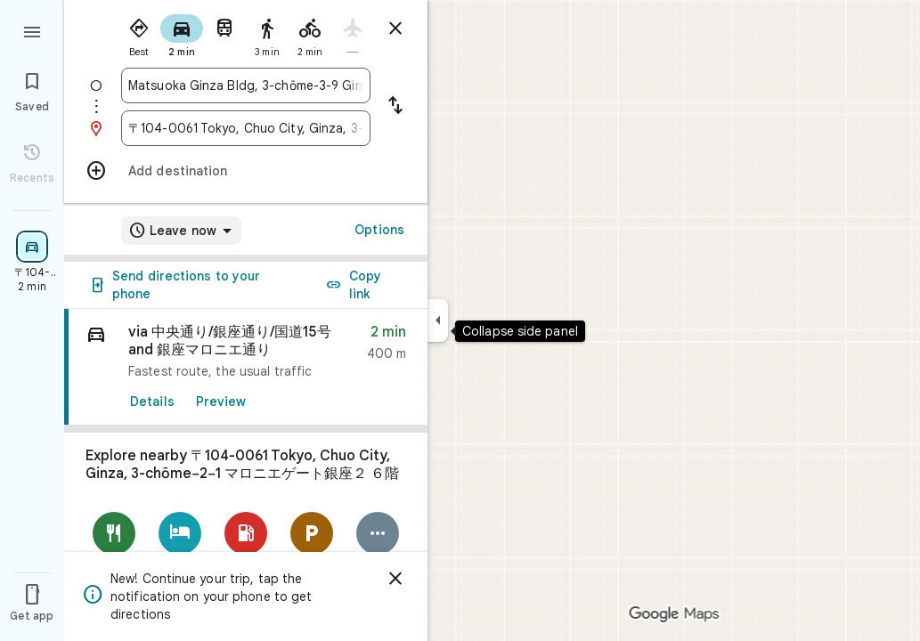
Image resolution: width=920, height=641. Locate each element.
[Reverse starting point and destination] (395, 107)
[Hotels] (180, 545)
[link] (245, 367)
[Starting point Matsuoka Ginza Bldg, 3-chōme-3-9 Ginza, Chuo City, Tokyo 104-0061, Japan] (245, 85)
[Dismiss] (395, 578)
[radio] (139, 34)
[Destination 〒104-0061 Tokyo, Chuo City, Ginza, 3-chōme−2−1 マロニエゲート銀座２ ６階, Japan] (245, 128)
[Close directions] (395, 28)
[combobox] (245, 85)
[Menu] (32, 30)
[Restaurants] (114, 545)
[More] (378, 545)
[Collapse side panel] (437, 320)
